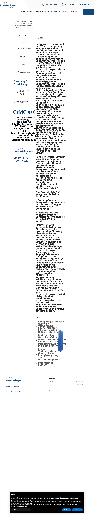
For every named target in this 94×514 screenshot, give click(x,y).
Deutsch (76, 11)
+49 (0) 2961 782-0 (51, 4)
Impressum (79, 381)
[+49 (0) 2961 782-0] (43, 4)
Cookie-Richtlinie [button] (41, 500)
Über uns (66, 11)
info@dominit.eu (86, 4)
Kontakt (88, 12)
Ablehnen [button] (66, 509)
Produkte (29, 11)
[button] (29, 11)
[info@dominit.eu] (79, 4)
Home (21, 11)
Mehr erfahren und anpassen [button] (21, 509)
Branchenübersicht (54, 391)
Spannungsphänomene (53, 11)
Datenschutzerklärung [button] (55, 497)
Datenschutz (79, 384)
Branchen (38, 11)
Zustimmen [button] (77, 509)
